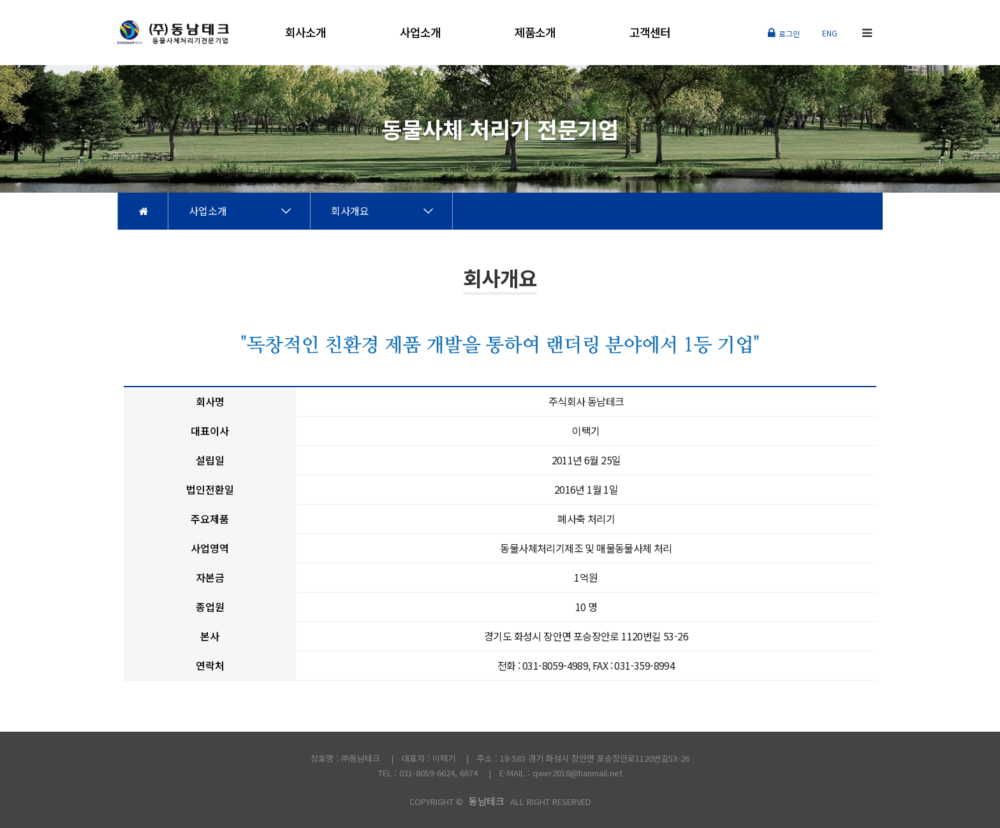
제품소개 (535, 32)
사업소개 (420, 32)
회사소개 (305, 32)
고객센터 (649, 32)
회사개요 (350, 210)
